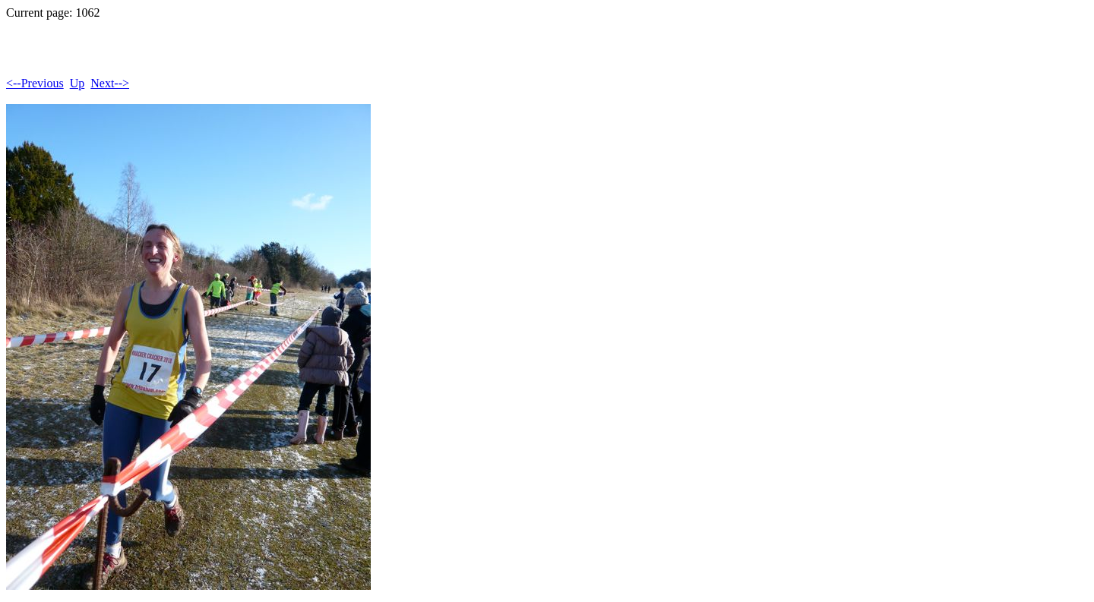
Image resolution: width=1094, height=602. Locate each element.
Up (77, 83)
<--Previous (35, 83)
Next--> (109, 83)
